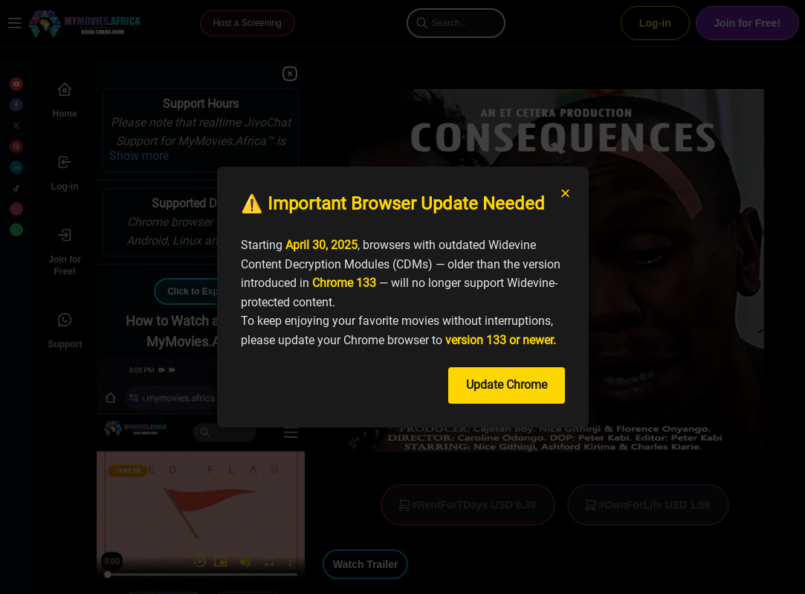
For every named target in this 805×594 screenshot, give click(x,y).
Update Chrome (506, 385)
